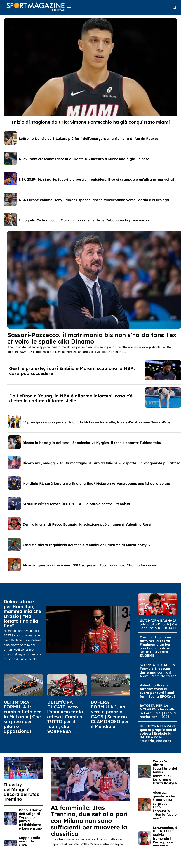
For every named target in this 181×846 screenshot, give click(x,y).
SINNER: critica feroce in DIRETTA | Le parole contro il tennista (76, 504)
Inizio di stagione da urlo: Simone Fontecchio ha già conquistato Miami (90, 122)
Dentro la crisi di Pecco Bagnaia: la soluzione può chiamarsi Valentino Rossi (87, 524)
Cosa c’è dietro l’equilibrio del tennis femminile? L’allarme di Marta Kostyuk (87, 545)
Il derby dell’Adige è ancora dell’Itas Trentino (21, 792)
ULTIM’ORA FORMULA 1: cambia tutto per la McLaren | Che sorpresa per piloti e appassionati (22, 716)
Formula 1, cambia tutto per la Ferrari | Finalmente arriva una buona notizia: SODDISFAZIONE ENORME (157, 646)
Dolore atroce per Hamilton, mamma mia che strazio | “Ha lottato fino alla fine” (22, 614)
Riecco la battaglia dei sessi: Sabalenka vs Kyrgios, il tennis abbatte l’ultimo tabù (92, 443)
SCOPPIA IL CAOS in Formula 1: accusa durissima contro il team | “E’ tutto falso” (158, 670)
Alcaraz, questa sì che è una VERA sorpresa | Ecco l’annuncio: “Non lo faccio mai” (91, 565)
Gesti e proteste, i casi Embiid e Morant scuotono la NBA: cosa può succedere (72, 371)
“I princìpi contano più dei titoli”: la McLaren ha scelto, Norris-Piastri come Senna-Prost (97, 422)
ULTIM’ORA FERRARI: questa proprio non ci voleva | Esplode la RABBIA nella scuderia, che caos (158, 733)
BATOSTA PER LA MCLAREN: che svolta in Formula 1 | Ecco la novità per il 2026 (158, 711)
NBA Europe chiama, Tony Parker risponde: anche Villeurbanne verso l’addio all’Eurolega (94, 200)
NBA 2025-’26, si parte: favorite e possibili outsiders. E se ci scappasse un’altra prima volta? (97, 179)
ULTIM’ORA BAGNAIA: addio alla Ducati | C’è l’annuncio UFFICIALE (158, 624)
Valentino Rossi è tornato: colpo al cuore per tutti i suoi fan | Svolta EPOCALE (157, 690)
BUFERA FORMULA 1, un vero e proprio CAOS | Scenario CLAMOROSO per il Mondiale (110, 714)
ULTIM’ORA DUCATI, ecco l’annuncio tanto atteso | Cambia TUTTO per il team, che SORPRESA (65, 716)
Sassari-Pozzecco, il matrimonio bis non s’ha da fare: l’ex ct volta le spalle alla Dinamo (91, 338)
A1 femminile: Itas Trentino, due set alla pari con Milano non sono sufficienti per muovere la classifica (89, 820)
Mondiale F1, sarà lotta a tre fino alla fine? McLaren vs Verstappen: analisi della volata (96, 483)
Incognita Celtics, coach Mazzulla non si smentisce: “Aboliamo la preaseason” (84, 220)
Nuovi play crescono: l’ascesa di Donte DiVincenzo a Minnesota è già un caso (84, 159)
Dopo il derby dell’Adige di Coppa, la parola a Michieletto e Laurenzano (30, 819)
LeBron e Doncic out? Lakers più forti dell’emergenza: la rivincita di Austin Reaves (89, 138)
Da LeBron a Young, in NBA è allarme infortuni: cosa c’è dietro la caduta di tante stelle (71, 398)
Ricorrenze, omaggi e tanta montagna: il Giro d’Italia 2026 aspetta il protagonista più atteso (101, 463)
